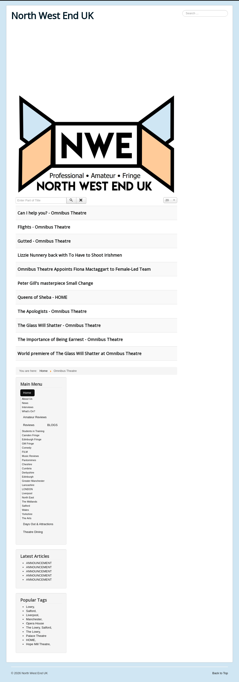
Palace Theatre (36, 636)
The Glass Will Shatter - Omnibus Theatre (59, 325)
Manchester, (34, 619)
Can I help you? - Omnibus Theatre (52, 213)
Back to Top (220, 673)
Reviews (28, 425)
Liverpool (27, 493)
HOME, (31, 640)
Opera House (35, 623)
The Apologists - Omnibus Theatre (52, 311)
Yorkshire (27, 514)
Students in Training (33, 431)
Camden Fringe (30, 435)
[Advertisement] (119, 58)
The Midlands (29, 501)
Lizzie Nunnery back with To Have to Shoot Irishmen (70, 255)
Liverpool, (32, 615)
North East (28, 497)
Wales (25, 510)
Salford (26, 505)
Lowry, (30, 607)
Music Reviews (30, 456)
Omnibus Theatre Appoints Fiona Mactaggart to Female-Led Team (84, 269)
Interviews (27, 407)
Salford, (31, 611)
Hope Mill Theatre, (38, 644)
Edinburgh (27, 476)
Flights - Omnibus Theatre (44, 227)
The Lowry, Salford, (39, 627)
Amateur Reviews (35, 417)
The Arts (26, 518)
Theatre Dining (33, 532)
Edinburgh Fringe (31, 439)
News (25, 403)
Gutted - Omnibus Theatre (44, 241)
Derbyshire (28, 472)
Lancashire (28, 485)
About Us (27, 398)
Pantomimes (29, 460)
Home (27, 392)
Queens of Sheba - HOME (42, 297)
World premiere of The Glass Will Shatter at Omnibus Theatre (79, 353)
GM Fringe (28, 443)
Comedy (26, 447)
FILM (25, 451)
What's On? (28, 411)
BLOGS (52, 425)
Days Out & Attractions (38, 524)
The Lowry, (33, 631)
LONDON (27, 489)
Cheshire (27, 464)
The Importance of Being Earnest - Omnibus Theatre (70, 339)
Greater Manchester (33, 480)
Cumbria (27, 468)
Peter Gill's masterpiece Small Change (55, 283)
